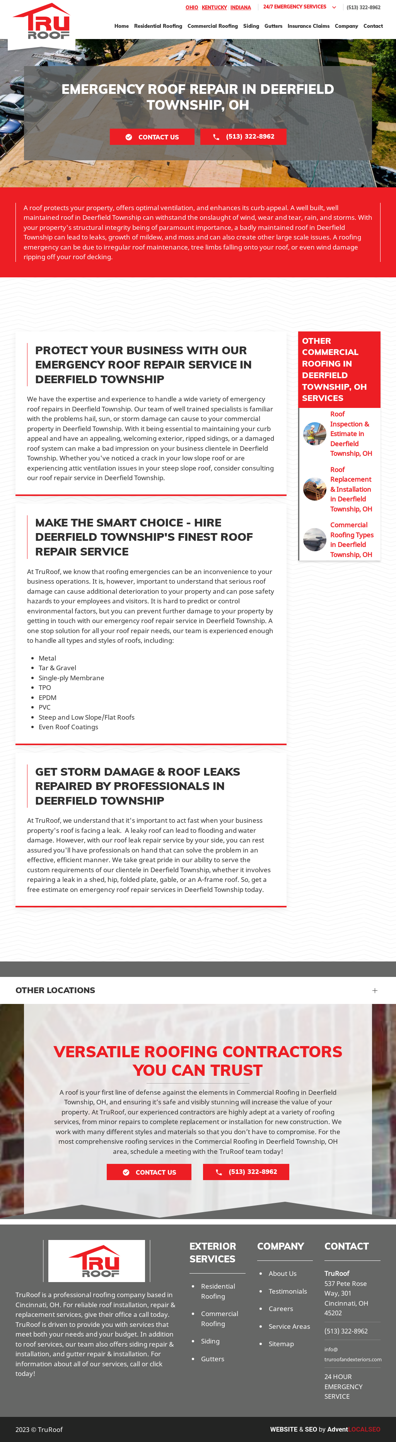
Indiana (240, 7)
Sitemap (281, 1343)
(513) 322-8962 (363, 7)
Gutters (273, 26)
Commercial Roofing (213, 26)
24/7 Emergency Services (300, 7)
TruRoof (336, 1273)
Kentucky (214, 7)
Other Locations (55, 990)
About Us (283, 1273)
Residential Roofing (158, 26)
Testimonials (288, 1291)
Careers (281, 1308)
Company (346, 26)
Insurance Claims (308, 26)
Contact (373, 26)
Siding (251, 26)
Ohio (192, 7)
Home (121, 26)
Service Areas (289, 1326)
